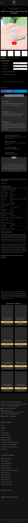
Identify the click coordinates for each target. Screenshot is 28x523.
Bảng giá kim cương (5, 437)
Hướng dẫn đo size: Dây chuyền (8, 444)
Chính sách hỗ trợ (6, 458)
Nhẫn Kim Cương (21, 8)
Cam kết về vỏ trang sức (7, 482)
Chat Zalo (21, 91)
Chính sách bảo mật (6, 479)
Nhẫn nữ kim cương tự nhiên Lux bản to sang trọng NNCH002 (7, 341)
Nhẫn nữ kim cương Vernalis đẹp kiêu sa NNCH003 (21, 319)
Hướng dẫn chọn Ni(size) (10, 74)
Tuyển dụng (4, 428)
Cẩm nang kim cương (6, 439)
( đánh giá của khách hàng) (12, 57)
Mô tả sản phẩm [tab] (4, 180)
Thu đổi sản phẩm (5, 461)
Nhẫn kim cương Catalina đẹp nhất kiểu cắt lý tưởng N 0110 (7, 363)
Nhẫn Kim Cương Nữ (14, 9)
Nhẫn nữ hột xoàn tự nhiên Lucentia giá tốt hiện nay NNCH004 (7, 319)
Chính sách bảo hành (6, 468)
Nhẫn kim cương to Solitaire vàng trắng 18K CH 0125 (7, 385)
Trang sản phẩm (5, 432)
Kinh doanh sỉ (4, 449)
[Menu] (2, 3)
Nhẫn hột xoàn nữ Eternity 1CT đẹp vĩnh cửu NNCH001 (20, 341)
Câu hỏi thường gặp (5, 435)
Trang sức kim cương (12, 8)
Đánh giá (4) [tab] (4, 183)
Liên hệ (2, 430)
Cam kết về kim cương (6, 484)
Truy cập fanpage (6, 91)
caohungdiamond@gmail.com (9, 408)
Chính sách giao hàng (6, 463)
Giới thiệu (3, 425)
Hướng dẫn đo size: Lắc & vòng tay (9, 446)
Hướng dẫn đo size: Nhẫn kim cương (9, 442)
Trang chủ (4, 8)
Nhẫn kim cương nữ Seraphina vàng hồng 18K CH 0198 (20, 385)
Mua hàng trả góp (5, 472)
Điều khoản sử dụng (6, 477)
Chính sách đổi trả (5, 465)
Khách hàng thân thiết (6, 475)
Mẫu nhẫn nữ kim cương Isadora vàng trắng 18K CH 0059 (20, 363)
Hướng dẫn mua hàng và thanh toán (9, 470)
